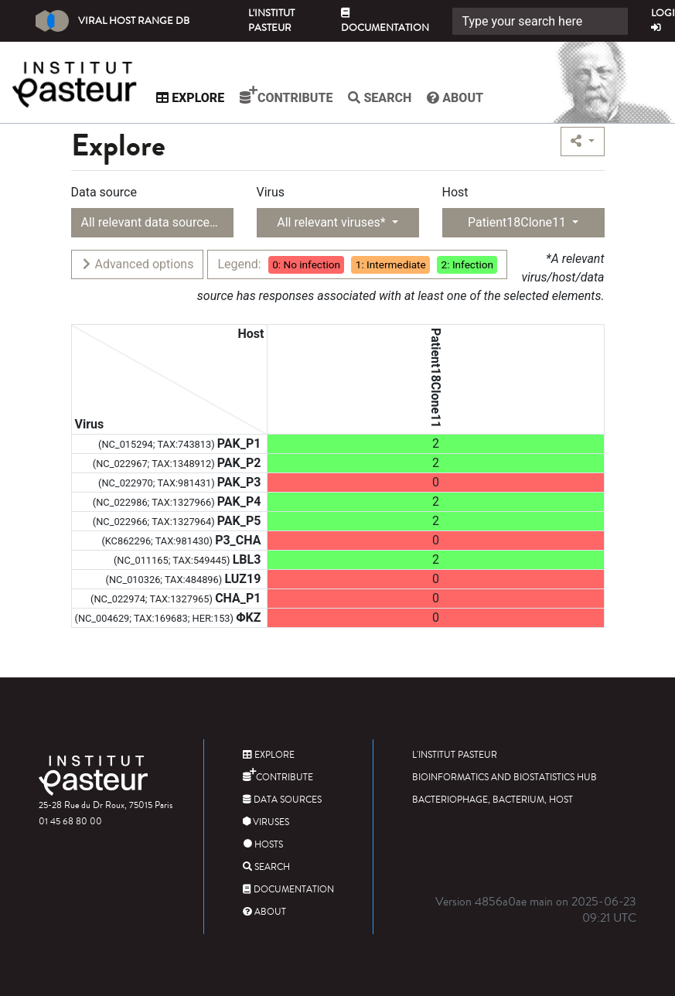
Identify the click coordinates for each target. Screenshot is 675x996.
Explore (194, 97)
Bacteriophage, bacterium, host (492, 800)
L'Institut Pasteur (271, 20)
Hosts (263, 844)
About (459, 97)
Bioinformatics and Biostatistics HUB (504, 777)
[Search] (540, 21)
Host (455, 192)
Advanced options (137, 264)
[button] (583, 141)
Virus (271, 192)
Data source (104, 192)
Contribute (290, 95)
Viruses (266, 822)
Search (383, 97)
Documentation (385, 22)
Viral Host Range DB (112, 21)
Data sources (282, 800)
